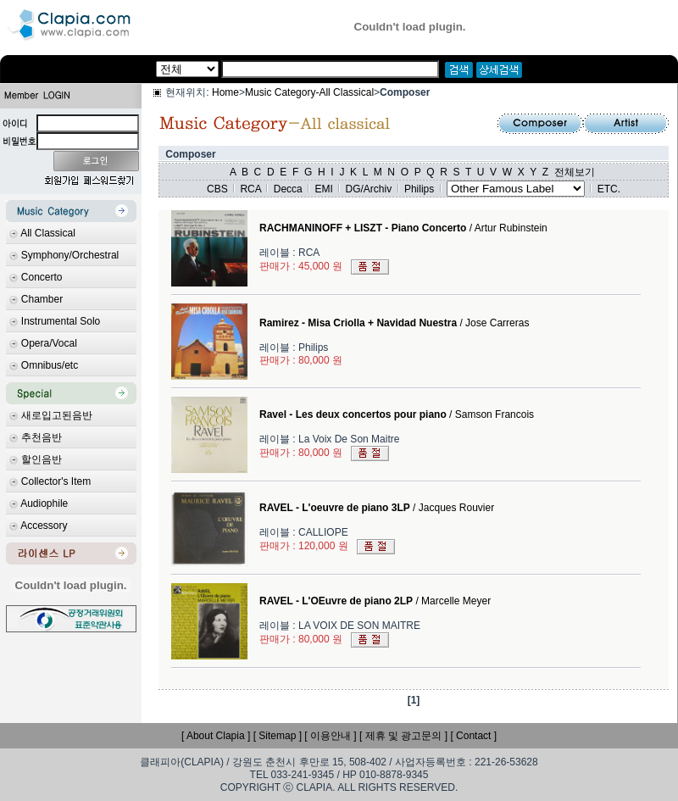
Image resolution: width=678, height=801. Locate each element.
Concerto (42, 277)
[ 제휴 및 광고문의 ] (403, 736)
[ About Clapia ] (215, 736)
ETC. (608, 189)
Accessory (43, 525)
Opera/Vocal (49, 343)
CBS (217, 189)
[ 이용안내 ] (330, 736)
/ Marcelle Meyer (375, 601)
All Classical (47, 233)
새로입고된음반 (56, 415)
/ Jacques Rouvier (376, 508)
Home (225, 92)
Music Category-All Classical (309, 92)
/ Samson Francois (396, 414)
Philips (419, 189)
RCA (250, 189)
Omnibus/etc (49, 365)
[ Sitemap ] (277, 736)
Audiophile (44, 503)
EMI (323, 189)
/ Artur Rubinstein (403, 228)
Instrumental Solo (60, 321)
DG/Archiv (369, 189)
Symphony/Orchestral (70, 255)
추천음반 (41, 437)
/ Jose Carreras (394, 323)
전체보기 (574, 172)
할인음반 (41, 459)
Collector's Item (56, 481)
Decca (288, 189)
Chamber (42, 299)
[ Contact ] (473, 736)
